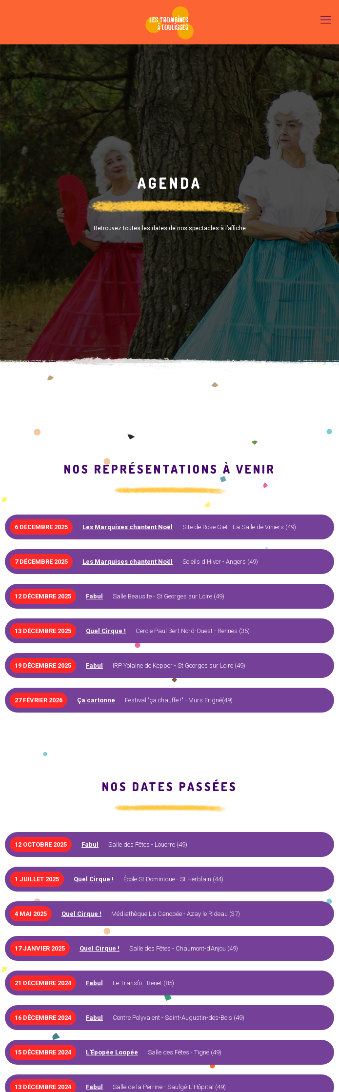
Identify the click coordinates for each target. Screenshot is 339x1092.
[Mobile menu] (326, 19)
